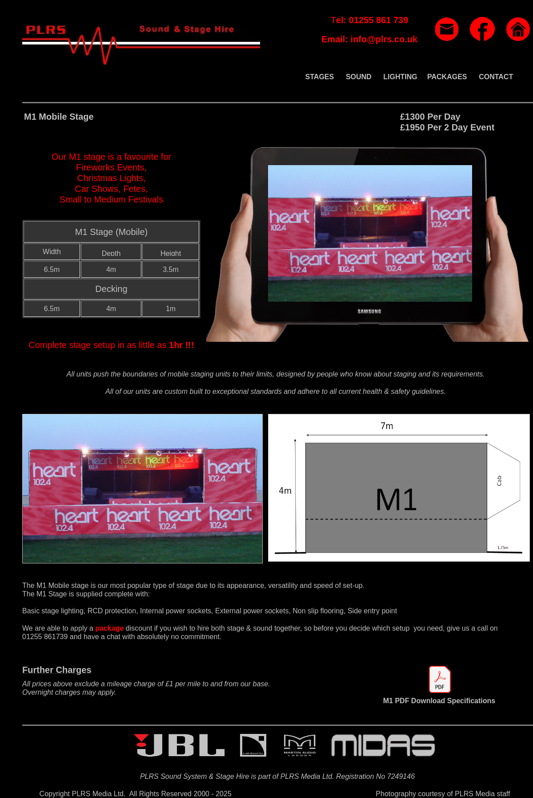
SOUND (359, 77)
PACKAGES (447, 77)
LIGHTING (400, 77)
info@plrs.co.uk (383, 39)
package (109, 628)
